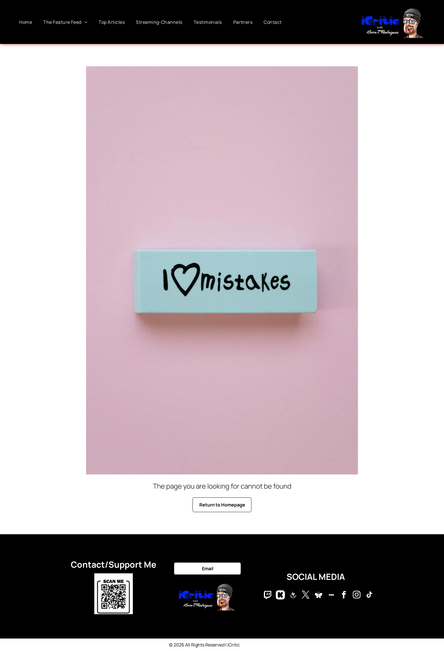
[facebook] (344, 595)
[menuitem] (26, 21)
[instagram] (356, 595)
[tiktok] (369, 595)
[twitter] (305, 595)
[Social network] (267, 595)
